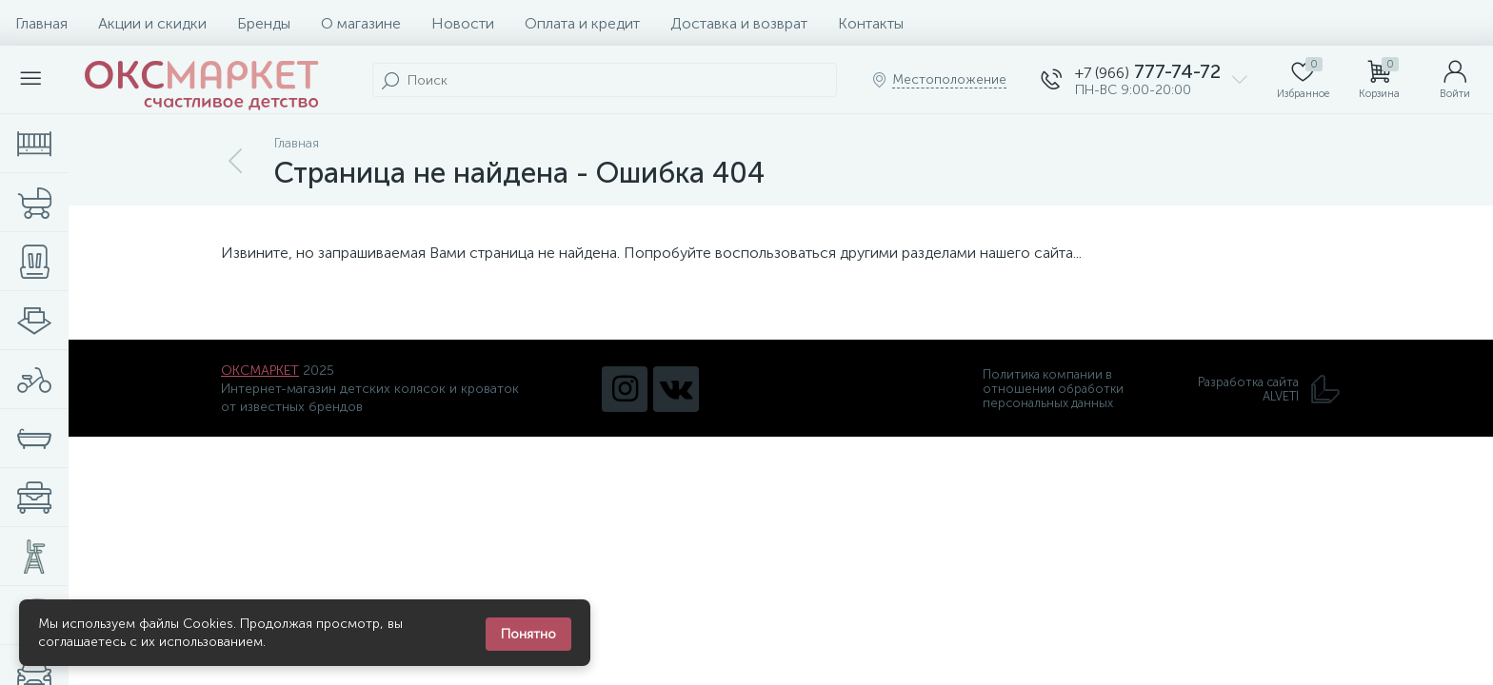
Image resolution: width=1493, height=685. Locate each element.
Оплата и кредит (582, 23)
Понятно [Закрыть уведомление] (528, 634)
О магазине (361, 23)
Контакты (871, 23)
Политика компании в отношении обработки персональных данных (1053, 388)
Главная (41, 23)
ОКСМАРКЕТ (260, 370)
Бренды (263, 23)
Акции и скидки (152, 23)
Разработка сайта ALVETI (1269, 389)
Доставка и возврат (738, 23)
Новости (462, 23)
